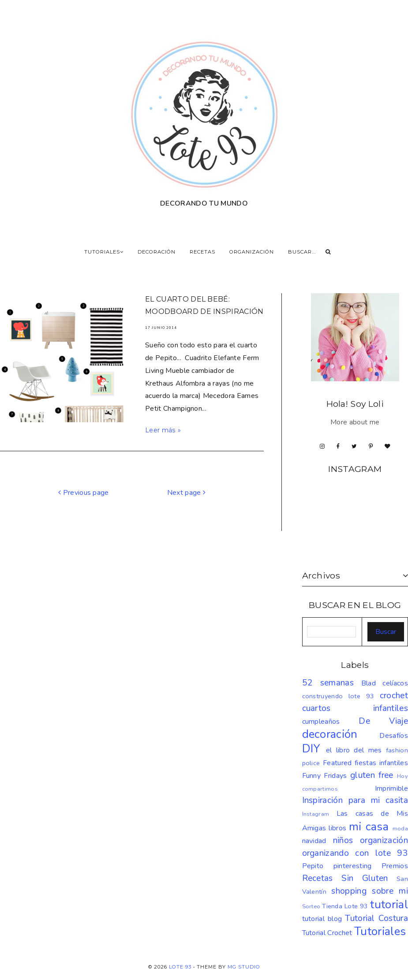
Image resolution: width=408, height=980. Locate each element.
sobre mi (390, 891)
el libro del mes (354, 750)
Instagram (315, 814)
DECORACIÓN (157, 252)
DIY (311, 748)
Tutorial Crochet (327, 933)
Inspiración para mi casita (355, 800)
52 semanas (328, 683)
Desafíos (393, 736)
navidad (314, 841)
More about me (354, 422)
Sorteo (311, 906)
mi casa (369, 826)
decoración (330, 734)
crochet (394, 695)
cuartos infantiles (355, 708)
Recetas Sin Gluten (345, 878)
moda (400, 829)
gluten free (371, 775)
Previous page (83, 492)
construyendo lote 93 (338, 696)
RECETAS (202, 252)
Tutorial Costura (376, 918)
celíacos (395, 683)
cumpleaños (321, 721)
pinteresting (352, 866)
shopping (349, 891)
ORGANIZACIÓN (251, 252)
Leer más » (163, 430)
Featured (337, 763)
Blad (368, 683)
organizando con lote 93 (355, 853)
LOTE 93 (180, 967)
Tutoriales (380, 931)
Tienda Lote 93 (345, 906)
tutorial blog (322, 919)
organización (384, 840)
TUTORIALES (104, 252)
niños (343, 840)
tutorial (389, 904)
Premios (395, 866)
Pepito (313, 866)
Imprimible (391, 788)
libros (337, 828)
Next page (186, 492)
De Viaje (383, 721)
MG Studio (244, 967)
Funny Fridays (324, 776)
